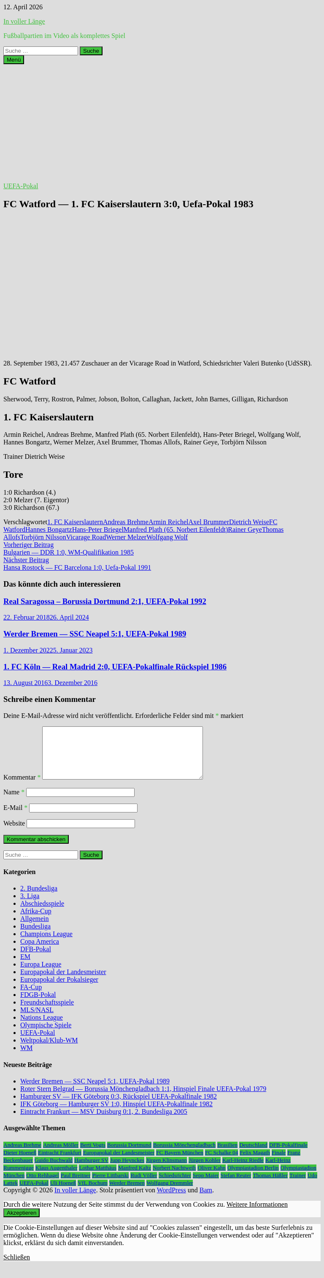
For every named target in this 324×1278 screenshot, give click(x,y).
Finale (279, 1162)
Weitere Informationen (257, 1214)
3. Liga (29, 906)
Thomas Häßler (270, 1185)
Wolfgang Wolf (167, 537)
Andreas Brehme (125, 521)
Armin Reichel (168, 521)
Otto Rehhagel (42, 1185)
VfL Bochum (92, 1193)
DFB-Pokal (35, 959)
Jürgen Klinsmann (166, 1170)
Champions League (46, 944)
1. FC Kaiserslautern (75, 521)
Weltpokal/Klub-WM (49, 1050)
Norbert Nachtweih (174, 1178)
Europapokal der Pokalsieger (59, 989)
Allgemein (34, 928)
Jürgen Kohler (205, 1170)
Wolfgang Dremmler (169, 1193)
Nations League (41, 1027)
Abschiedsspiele (42, 913)
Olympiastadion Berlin (253, 1178)
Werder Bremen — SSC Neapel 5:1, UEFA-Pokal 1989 (94, 633)
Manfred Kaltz (134, 1178)
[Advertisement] (162, 123)
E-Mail (15, 817)
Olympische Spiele (45, 1035)
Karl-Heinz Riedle (243, 1170)
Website (14, 833)
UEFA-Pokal (20, 186)
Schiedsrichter (175, 1185)
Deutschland (253, 1155)
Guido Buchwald (54, 1170)
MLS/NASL (37, 1019)
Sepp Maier (206, 1185)
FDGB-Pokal (38, 1004)
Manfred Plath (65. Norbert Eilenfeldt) (176, 529)
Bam (206, 1200)
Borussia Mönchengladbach (184, 1155)
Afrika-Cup (35, 921)
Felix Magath (255, 1162)
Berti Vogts (92, 1155)
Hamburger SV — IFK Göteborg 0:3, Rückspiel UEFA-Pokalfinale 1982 (118, 1106)
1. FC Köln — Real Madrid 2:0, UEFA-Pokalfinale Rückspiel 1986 (115, 666)
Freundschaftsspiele (47, 1012)
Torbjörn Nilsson (43, 537)
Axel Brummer (209, 521)
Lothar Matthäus (97, 1178)
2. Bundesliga (38, 898)
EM (25, 966)
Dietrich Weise (249, 521)
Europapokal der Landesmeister (63, 982)
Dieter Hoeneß (19, 1162)
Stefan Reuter (236, 1185)
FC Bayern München (179, 1162)
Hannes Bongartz (48, 529)
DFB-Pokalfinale (288, 1155)
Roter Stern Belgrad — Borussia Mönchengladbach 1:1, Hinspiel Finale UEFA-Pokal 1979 (143, 1098)
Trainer (297, 1185)
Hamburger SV (91, 1170)
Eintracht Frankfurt (59, 1162)
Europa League (40, 974)
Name (13, 802)
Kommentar (21, 787)
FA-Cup (31, 997)
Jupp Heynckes (127, 1170)
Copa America (39, 951)
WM (26, 1057)
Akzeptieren (21, 1223)
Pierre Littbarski (110, 1185)
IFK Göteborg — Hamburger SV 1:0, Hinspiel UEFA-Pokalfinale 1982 (116, 1114)
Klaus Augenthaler (56, 1178)
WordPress (171, 1200)
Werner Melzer (126, 537)
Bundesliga (35, 936)
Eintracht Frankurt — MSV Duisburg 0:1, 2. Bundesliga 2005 (103, 1121)
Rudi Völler (143, 1185)
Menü (14, 60)
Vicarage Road (86, 537)
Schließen (16, 1267)
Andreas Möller (60, 1155)
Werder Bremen (127, 1193)
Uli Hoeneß (63, 1193)
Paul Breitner (76, 1185)
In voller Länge (24, 21)
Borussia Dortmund (129, 1155)
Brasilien (227, 1155)
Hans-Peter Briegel (98, 529)
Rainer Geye (245, 529)
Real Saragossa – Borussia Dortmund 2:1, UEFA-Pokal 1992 (104, 601)
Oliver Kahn (211, 1178)
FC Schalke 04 (221, 1162)
